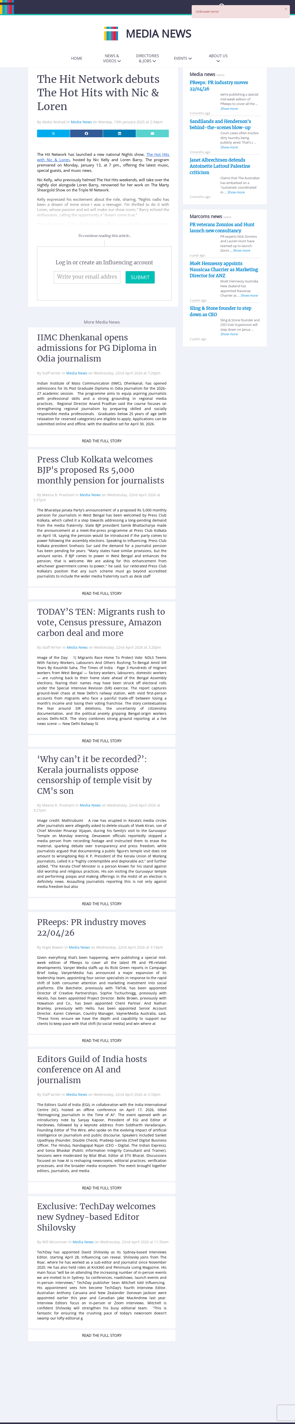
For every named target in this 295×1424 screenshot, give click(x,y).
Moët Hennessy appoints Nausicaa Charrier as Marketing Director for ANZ (224, 270)
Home (76, 58)
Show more (229, 108)
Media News (82, 121)
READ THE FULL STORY (102, 440)
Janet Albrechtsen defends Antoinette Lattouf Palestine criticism (220, 166)
